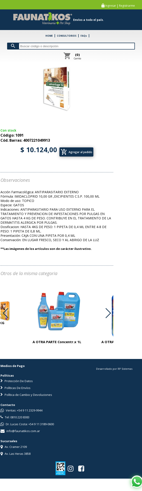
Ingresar (110, 6)
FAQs (84, 35)
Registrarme (127, 6)
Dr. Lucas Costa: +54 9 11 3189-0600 (27, 424)
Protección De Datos (16, 381)
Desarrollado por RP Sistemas (114, 368)
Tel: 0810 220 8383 (14, 417)
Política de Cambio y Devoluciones (26, 395)
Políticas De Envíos (15, 388)
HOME (49, 35)
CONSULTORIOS (66, 35)
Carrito (77, 56)
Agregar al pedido (76, 152)
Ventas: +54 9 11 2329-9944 (21, 410)
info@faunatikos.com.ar (20, 431)
